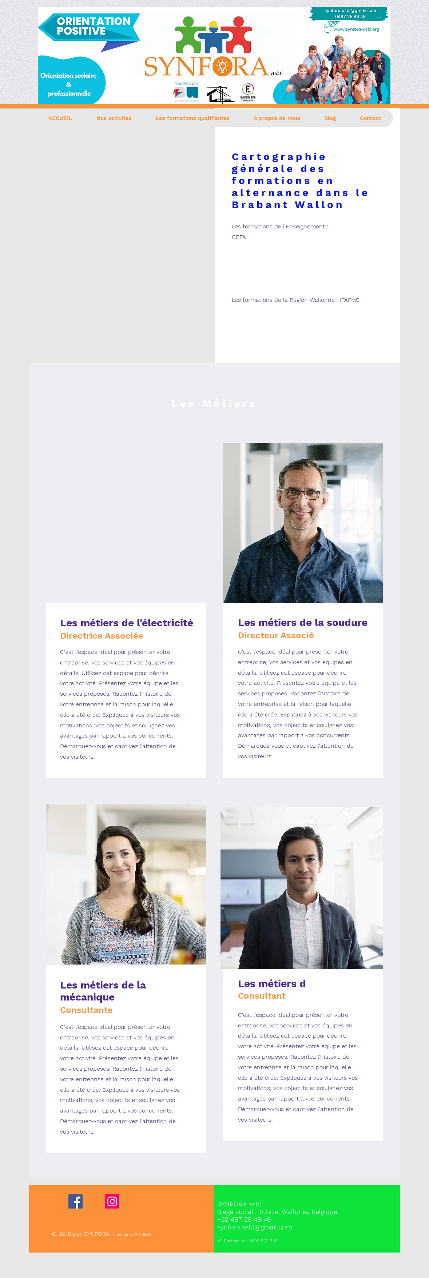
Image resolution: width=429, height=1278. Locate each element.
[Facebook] (75, 1201)
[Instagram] (112, 1201)
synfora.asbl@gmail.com (254, 1227)
